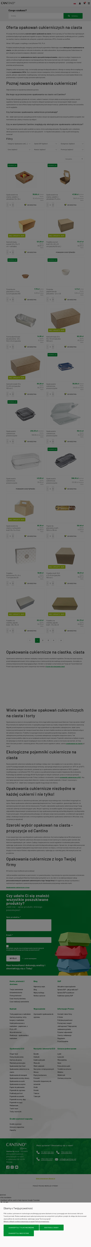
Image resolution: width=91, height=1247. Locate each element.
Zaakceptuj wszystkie (19, 1233)
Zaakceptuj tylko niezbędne (21, 1227)
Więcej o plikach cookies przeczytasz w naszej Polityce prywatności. (26, 1221)
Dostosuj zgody (51, 1227)
